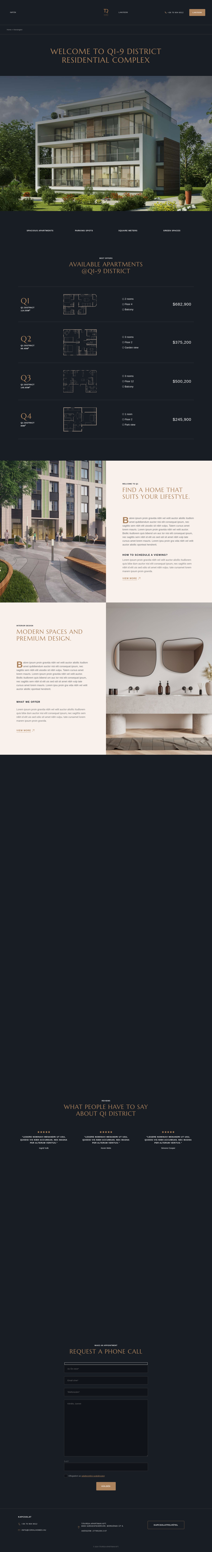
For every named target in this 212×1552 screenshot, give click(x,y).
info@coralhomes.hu (33, 1530)
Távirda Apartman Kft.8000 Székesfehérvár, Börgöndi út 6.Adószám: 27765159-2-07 (102, 1527)
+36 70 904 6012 (29, 1524)
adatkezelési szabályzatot (93, 1476)
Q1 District (28, 308)
